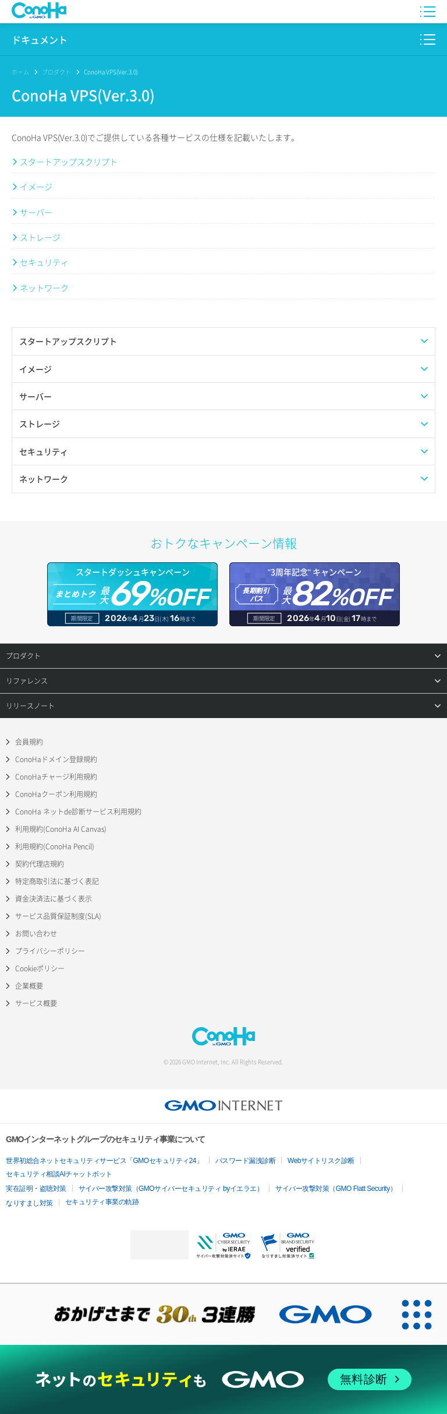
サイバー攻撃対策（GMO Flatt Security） (335, 1189)
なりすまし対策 (29, 1203)
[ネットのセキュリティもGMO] (223, 1379)
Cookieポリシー (40, 968)
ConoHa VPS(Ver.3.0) (111, 71)
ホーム (20, 71)
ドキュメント (40, 40)
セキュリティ (44, 262)
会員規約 (29, 742)
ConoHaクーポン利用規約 (56, 794)
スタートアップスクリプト (69, 161)
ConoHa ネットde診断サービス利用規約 (78, 811)
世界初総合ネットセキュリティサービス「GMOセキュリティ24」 (104, 1161)
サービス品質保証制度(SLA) (58, 916)
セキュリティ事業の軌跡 (102, 1202)
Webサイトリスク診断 (321, 1161)
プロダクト (56, 71)
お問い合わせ (36, 933)
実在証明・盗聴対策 (36, 1189)
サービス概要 (36, 1003)
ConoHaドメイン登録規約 (56, 759)
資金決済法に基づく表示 (53, 898)
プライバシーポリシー (50, 951)
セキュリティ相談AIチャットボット (59, 1174)
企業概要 (29, 986)
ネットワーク (44, 287)
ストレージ (40, 237)
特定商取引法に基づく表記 (57, 881)
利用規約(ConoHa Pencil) (54, 846)
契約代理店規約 (39, 864)
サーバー (36, 212)
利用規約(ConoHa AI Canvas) (61, 829)
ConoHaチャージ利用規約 (56, 776)
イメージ (36, 186)
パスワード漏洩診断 (245, 1161)
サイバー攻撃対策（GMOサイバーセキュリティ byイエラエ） (171, 1189)
